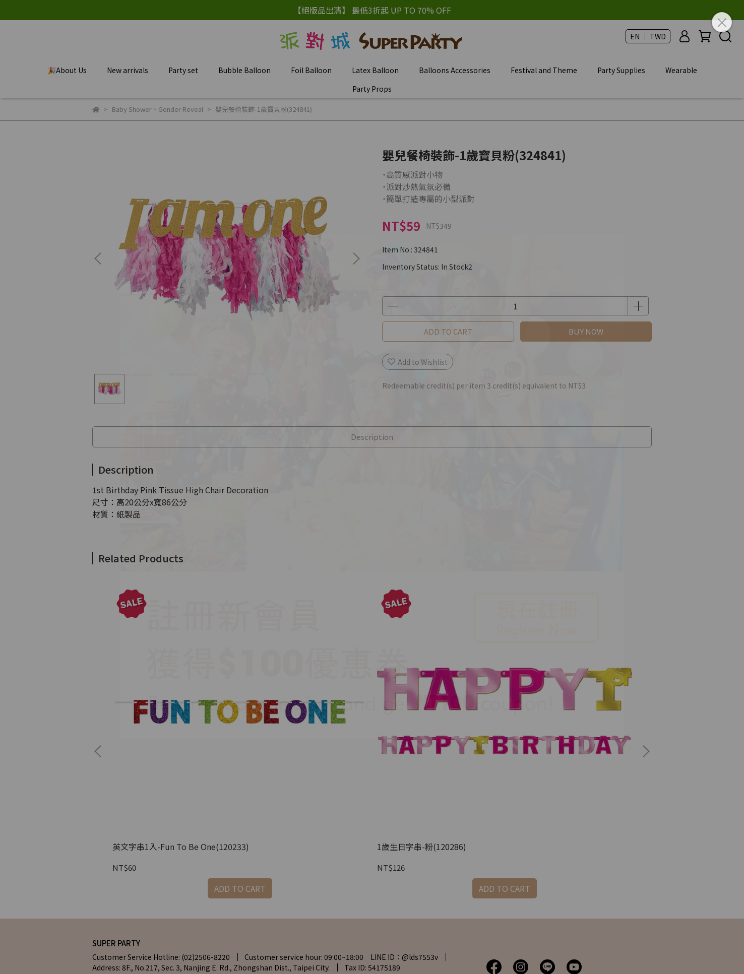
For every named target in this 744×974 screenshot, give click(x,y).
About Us (107, 861)
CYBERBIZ (331, 948)
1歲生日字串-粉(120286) (293, 703)
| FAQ (232, 861)
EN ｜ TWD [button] (648, 36)
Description (372, 436)
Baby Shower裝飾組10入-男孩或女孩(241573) (576, 708)
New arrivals (127, 70)
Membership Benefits (128, 910)
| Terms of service (125, 873)
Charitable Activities (211, 910)
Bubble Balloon (244, 70)
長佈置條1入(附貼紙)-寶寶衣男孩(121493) (440, 708)
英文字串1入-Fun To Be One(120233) (155, 708)
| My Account (281, 861)
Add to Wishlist (418, 362)
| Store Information (171, 861)
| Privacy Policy (346, 861)
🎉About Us (67, 70)
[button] (356, 258)
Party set (183, 70)
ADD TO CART (448, 331)
